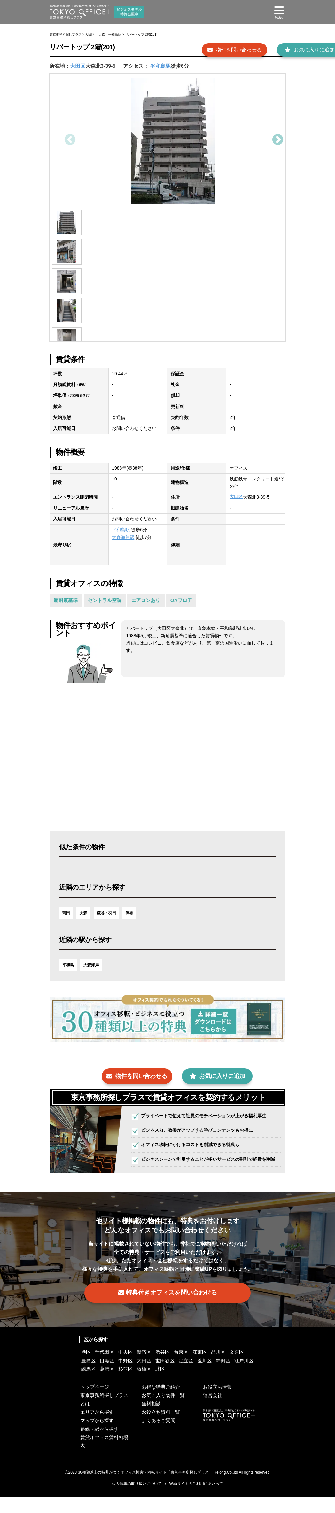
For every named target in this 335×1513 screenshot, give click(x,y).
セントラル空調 (109, 601)
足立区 (225, 1377)
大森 (101, 34)
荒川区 (89, 1385)
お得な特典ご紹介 (162, 1403)
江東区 (220, 1368)
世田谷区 (201, 1377)
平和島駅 (114, 34)
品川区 (242, 1368)
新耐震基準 (67, 601)
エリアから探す (98, 1428)
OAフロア (191, 601)
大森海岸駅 (123, 537)
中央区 (133, 1368)
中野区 (155, 1377)
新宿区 (155, 1368)
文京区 (89, 1377)
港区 (87, 1368)
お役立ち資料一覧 (162, 1428)
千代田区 (109, 1368)
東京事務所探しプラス (66, 34)
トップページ (95, 1403)
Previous (69, 140)
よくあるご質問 (159, 1437)
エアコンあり (153, 601)
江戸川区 (136, 1385)
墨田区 (111, 1385)
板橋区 (225, 1385)
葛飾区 (182, 1385)
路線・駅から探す (100, 1445)
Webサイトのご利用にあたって (196, 1500)
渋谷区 (176, 1368)
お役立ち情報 (218, 1403)
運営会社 (213, 1411)
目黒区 (133, 1377)
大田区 (90, 34)
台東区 (198, 1368)
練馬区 (160, 1385)
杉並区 (203, 1385)
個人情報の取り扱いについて (137, 1500)
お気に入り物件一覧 (165, 1411)
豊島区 (111, 1377)
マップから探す (98, 1437)
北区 (244, 1385)
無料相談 (152, 1420)
